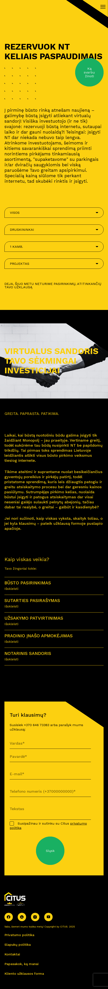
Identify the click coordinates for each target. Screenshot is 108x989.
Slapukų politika (17, 945)
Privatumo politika (19, 935)
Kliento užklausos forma (24, 974)
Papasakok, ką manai (21, 964)
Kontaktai (12, 954)
